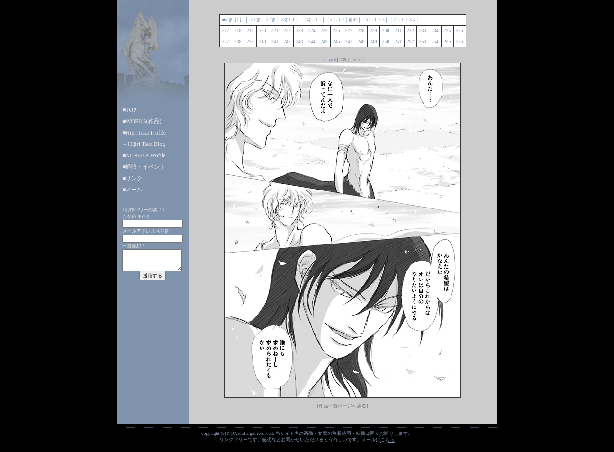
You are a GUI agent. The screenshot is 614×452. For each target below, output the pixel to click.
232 (410, 30)
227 (348, 30)
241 (275, 41)
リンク (134, 178)
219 (250, 30)
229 (373, 30)
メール (134, 189)
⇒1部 (254, 19)
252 (410, 41)
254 (435, 41)
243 (299, 41)
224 (312, 30)
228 (361, 30)
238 (238, 41)
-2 (296, 19)
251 (398, 41)
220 (262, 30)
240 (262, 41)
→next (355, 59)
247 (348, 41)
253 (422, 41)
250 (385, 41)
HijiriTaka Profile (146, 132)
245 (324, 41)
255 (447, 41)
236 (459, 30)
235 (447, 30)
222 (287, 30)
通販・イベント (145, 166)
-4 (413, 19)
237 (225, 41)
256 (459, 41)
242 (287, 41)
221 (275, 30)
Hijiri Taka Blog (146, 144)
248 (361, 41)
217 (225, 30)
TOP (131, 110)
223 (299, 30)
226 (336, 30)
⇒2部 (269, 19)
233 (422, 30)
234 (435, 30)
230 (385, 30)
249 (373, 41)
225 (324, 30)
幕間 (353, 19)
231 (398, 30)
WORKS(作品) (143, 121)
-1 (292, 19)
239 (250, 41)
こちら (387, 439)
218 (238, 30)
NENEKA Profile (145, 155)
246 (336, 41)
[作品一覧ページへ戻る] (342, 405)
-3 (382, 19)
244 (312, 41)
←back (330, 59)
